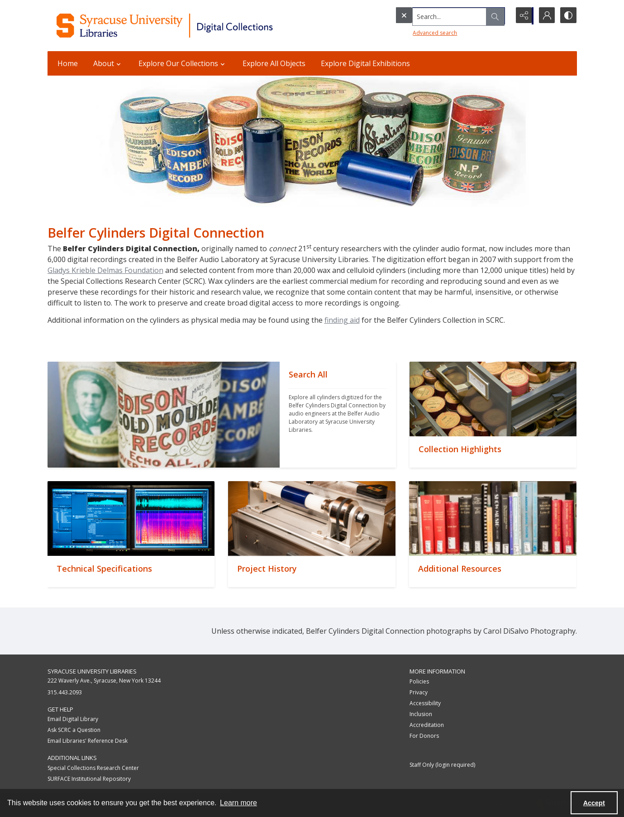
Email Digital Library (73, 719)
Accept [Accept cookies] (594, 803)
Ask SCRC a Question (74, 730)
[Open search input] (500, 15)
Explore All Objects (274, 63)
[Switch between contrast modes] (567, 15)
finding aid (342, 320)
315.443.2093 (65, 692)
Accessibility (425, 703)
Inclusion (421, 714)
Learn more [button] (238, 803)
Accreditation (427, 725)
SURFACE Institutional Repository (89, 779)
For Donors (424, 736)
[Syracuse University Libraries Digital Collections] (191, 26)
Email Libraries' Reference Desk (88, 741)
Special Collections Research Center (93, 768)
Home (67, 63)
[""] (338, 415)
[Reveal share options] (522, 15)
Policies (419, 681)
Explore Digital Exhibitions (365, 63)
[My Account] (545, 15)
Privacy (419, 692)
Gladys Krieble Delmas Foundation (105, 270)
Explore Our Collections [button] (182, 63)
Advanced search (417, 32)
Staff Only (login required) (442, 765)
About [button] (108, 63)
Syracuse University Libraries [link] (92, 671)
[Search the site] (434, 15)
